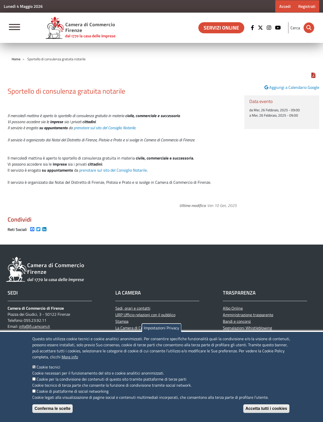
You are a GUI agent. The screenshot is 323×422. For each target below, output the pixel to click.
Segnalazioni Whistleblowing (247, 328)
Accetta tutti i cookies (266, 408)
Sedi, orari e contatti (132, 308)
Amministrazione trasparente (248, 315)
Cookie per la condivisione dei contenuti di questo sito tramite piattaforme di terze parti (111, 379)
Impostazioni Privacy (161, 328)
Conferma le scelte (52, 408)
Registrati (306, 6)
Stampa (121, 321)
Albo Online (233, 308)
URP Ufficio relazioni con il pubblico (145, 315)
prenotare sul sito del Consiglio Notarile (104, 128)
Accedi (285, 6)
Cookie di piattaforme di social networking (73, 391)
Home (16, 59)
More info (70, 357)
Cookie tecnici (48, 367)
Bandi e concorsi (237, 321)
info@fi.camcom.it (34, 326)
